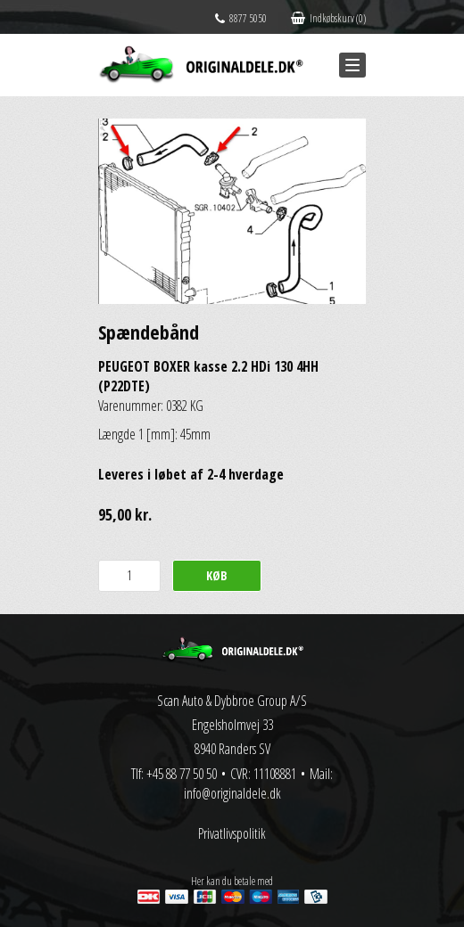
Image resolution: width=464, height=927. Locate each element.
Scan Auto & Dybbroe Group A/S (232, 700)
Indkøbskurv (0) (328, 18)
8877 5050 (241, 18)
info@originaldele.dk (232, 793)
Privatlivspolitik (232, 833)
